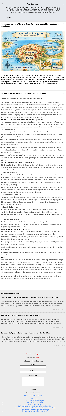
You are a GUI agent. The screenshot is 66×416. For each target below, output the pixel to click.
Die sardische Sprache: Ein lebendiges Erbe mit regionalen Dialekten (25, 333)
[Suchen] (64, 4)
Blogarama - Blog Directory (33, 395)
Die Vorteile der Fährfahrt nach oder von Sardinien (34, 406)
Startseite (11, 17)
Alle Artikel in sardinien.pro (35, 401)
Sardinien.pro (33, 4)
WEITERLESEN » (59, 310)
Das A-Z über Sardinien (34, 404)
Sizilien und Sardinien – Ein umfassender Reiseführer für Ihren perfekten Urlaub (29, 297)
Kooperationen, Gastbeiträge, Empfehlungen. (35, 410)
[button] (64, 24)
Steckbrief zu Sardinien (35, 402)
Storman (37, 357)
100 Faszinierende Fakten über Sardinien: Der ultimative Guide (35, 408)
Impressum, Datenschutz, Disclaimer (34, 411)
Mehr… (20, 17)
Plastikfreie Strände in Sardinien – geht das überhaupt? (21, 315)
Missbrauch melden (33, 393)
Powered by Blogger (33, 354)
